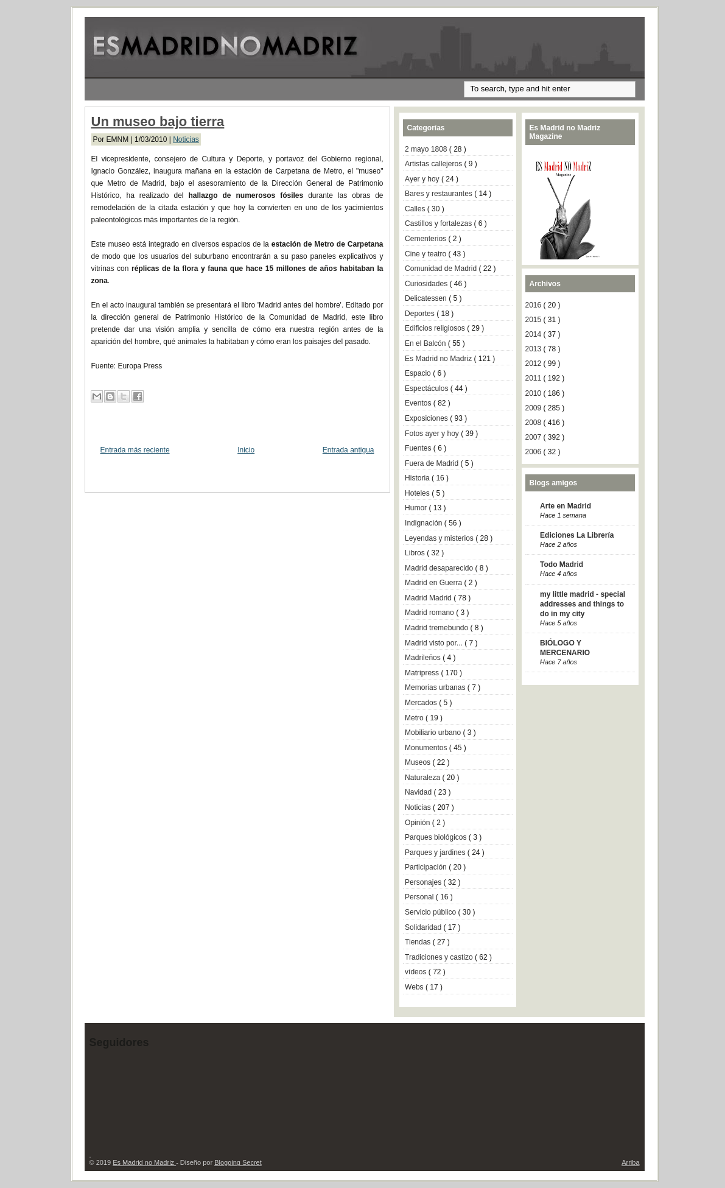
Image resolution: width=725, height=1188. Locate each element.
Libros (416, 553)
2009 (534, 408)
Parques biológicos (437, 837)
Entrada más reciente (135, 450)
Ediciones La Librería (577, 535)
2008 (534, 422)
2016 (534, 305)
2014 (534, 334)
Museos (418, 762)
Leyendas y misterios (440, 538)
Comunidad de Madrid (441, 268)
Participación (427, 867)
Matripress (423, 673)
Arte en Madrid (565, 506)
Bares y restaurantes (439, 193)
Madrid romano (430, 612)
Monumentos (427, 747)
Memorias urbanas (436, 687)
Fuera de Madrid (432, 463)
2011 (534, 378)
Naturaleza (423, 777)
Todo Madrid (561, 564)
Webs (415, 987)
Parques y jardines (436, 852)
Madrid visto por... (434, 643)
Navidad (419, 792)
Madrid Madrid (429, 598)
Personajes (424, 882)
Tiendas (419, 942)
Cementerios (426, 238)
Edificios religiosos (436, 328)
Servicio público (431, 912)
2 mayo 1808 (427, 149)
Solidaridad (424, 927)
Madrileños (424, 657)
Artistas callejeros (434, 164)
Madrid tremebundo (437, 628)
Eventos (419, 403)
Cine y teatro (426, 254)
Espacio (419, 373)
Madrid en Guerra (434, 582)
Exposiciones (427, 418)
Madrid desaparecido (440, 568)
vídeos (417, 972)
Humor (417, 508)
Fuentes (419, 448)
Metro (415, 718)
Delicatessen (427, 298)
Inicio (245, 450)
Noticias (186, 139)
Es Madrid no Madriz (439, 358)
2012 (534, 363)
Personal (420, 897)
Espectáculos (427, 388)
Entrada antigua (348, 450)
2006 (534, 452)
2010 (534, 393)
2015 (534, 319)
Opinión (418, 822)
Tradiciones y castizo (440, 957)
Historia (418, 478)
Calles (416, 209)
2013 (534, 349)
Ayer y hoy (423, 179)
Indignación (424, 523)
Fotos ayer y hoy (433, 433)
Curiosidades (427, 283)
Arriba (630, 1162)
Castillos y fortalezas (439, 223)
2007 (534, 437)
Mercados (422, 702)
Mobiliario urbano (434, 732)
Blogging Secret (238, 1162)
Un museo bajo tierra (158, 121)
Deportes (420, 313)
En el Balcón (426, 343)
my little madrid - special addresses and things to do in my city (582, 604)
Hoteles (418, 493)
